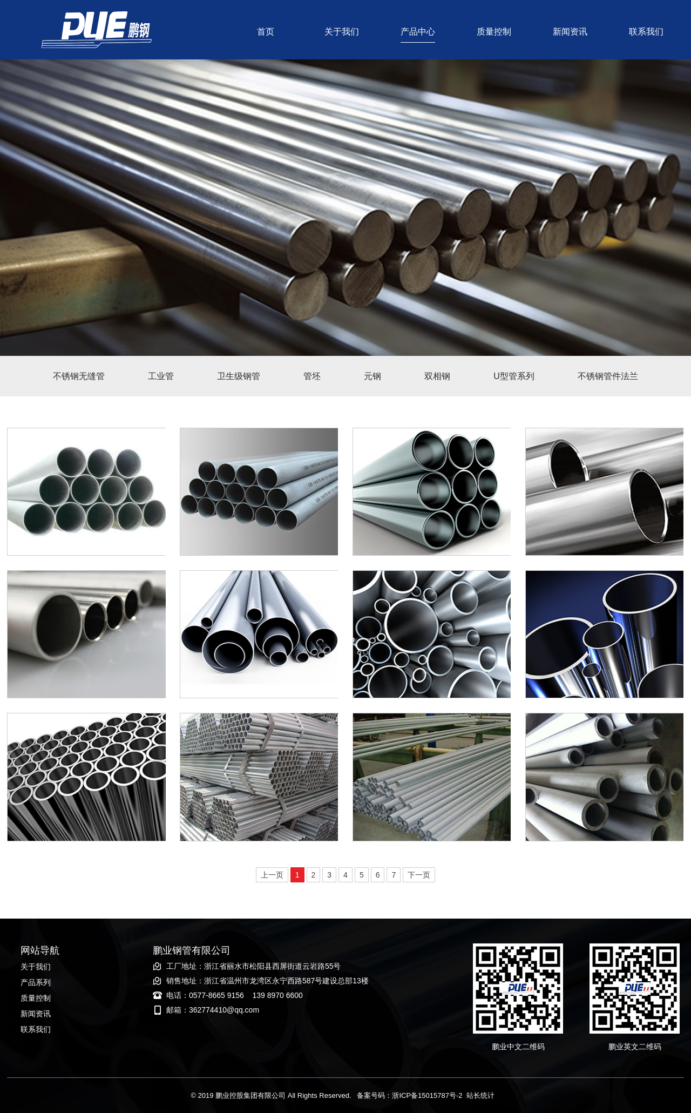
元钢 (372, 376)
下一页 (419, 875)
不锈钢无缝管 (79, 376)
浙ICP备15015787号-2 (427, 1095)
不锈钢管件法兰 (608, 376)
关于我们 (341, 31)
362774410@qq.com (224, 1010)
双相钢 (437, 376)
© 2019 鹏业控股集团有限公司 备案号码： (291, 1095)
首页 (265, 31)
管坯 (312, 376)
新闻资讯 (570, 31)
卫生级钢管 (238, 376)
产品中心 (418, 31)
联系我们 (646, 31)
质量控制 (494, 31)
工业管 (161, 376)
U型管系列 (513, 376)
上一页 (272, 875)
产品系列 (36, 982)
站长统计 (480, 1095)
